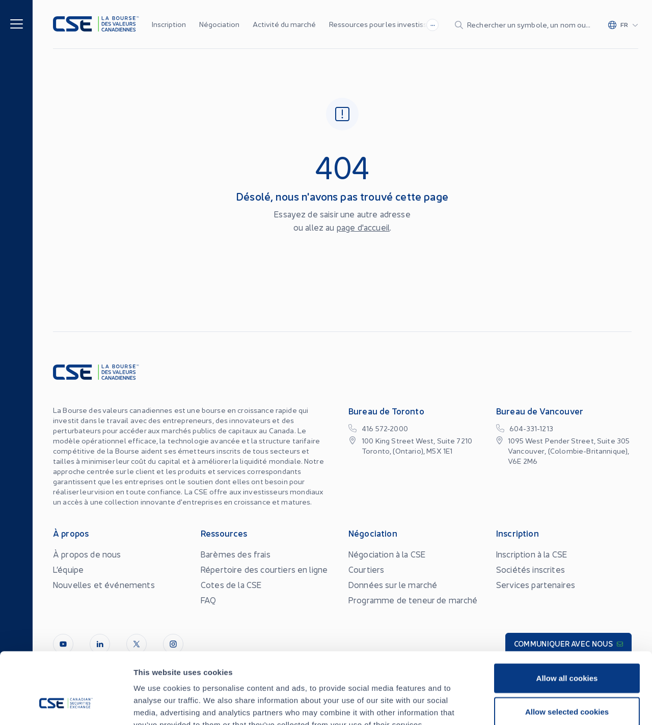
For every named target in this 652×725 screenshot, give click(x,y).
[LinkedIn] (100, 644)
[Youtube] (63, 644)
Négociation (219, 24)
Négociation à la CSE (386, 554)
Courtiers (366, 569)
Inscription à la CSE (531, 554)
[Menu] (16, 23)
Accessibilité (506, 697)
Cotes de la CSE (231, 584)
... (432, 23)
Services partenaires (535, 584)
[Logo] (96, 24)
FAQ (208, 599)
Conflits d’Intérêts (561, 702)
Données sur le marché (392, 584)
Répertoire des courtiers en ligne (264, 569)
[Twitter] (136, 644)
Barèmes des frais (235, 554)
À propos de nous (87, 554)
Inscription (169, 24)
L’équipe (68, 569)
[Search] (523, 24)
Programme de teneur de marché (413, 599)
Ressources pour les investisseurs (385, 24)
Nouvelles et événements (104, 584)
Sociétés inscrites (530, 569)
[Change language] (623, 24)
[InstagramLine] (173, 644)
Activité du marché (284, 24)
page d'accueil (363, 227)
